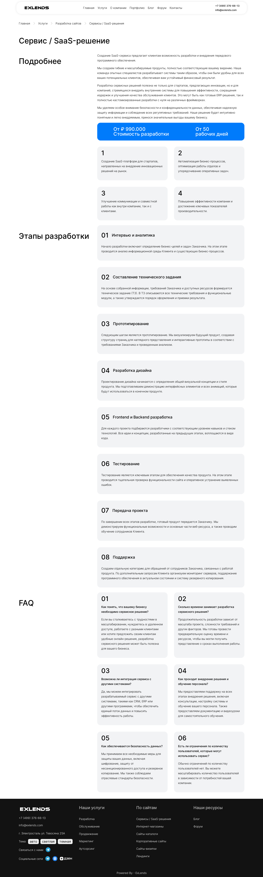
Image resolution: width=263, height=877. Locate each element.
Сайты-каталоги (147, 834)
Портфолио (137, 8)
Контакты (176, 8)
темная (65, 841)
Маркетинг (86, 841)
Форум (161, 8)
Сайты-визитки (146, 848)
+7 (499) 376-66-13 (227, 5)
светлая (48, 841)
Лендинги (142, 856)
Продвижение (88, 834)
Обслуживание (89, 826)
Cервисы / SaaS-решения (153, 819)
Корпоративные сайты (151, 841)
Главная (88, 8)
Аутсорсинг (87, 848)
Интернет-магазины (150, 826)
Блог (151, 8)
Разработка (87, 819)
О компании (118, 8)
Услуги (102, 8)
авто (33, 841)
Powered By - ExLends (132, 873)
